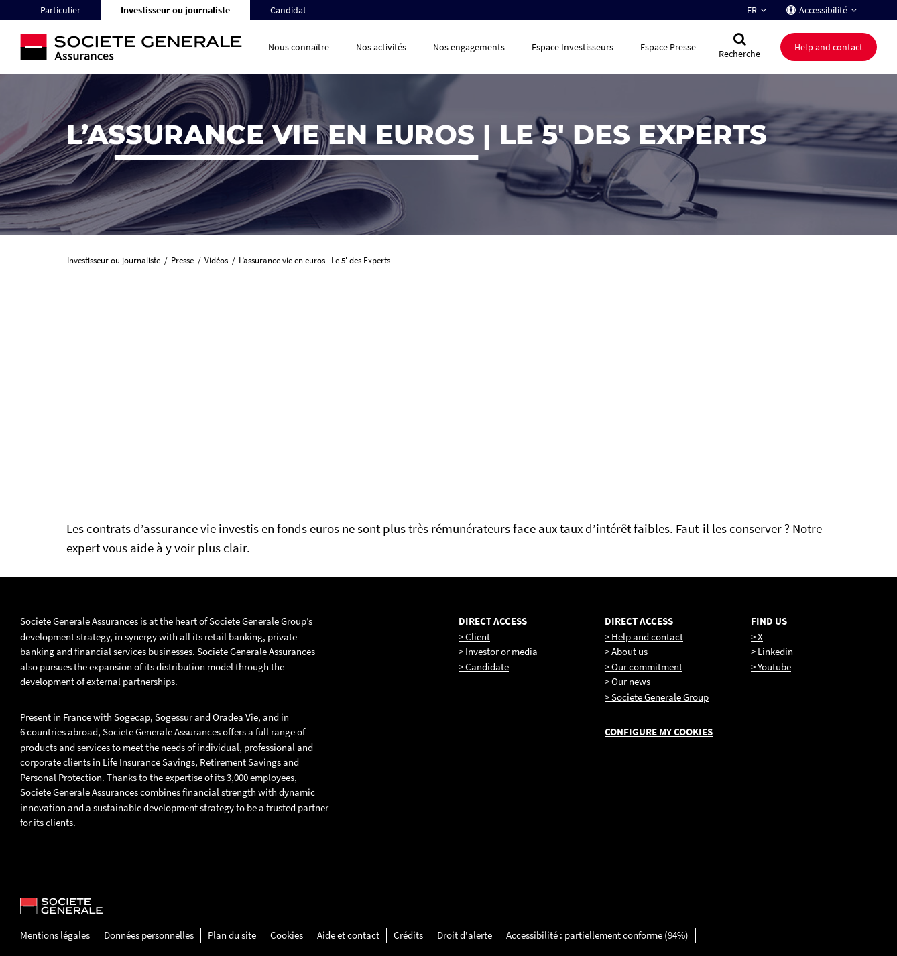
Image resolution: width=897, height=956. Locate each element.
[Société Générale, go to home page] (137, 47)
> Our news (627, 681)
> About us (626, 651)
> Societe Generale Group (657, 697)
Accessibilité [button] (823, 10)
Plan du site (232, 935)
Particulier (60, 10)
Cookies (286, 935)
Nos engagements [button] (469, 47)
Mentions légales (55, 935)
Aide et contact (348, 935)
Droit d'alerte (464, 935)
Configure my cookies (659, 731)
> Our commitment (643, 666)
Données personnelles (149, 935)
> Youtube (771, 666)
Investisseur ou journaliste (175, 10)
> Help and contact (644, 636)
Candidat (288, 10)
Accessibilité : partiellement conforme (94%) (597, 935)
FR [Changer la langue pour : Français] (752, 10)
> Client (474, 636)
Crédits (408, 935)
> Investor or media (498, 651)
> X (757, 636)
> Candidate (484, 666)
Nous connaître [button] (298, 47)
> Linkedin (772, 651)
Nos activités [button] (381, 47)
